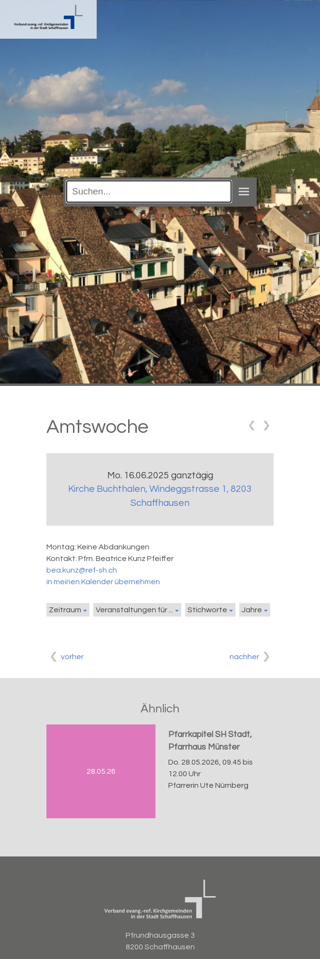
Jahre (252, 610)
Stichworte (207, 610)
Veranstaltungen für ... (134, 610)
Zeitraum (65, 610)
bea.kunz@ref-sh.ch (81, 570)
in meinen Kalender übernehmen (103, 582)
